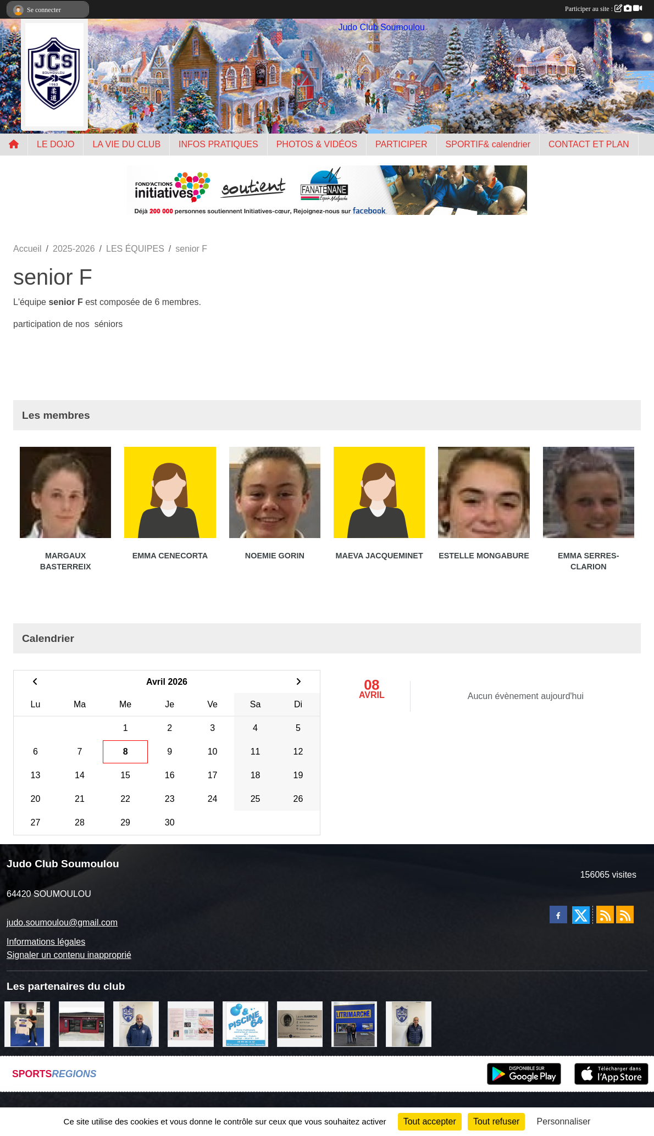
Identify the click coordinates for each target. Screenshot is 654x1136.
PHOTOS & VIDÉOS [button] (316, 144)
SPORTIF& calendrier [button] (488, 144)
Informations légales (46, 941)
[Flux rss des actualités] (605, 914)
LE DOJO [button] (55, 144)
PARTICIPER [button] (401, 144)
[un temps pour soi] (190, 1023)
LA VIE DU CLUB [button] (126, 144)
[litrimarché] (354, 1023)
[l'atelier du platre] (27, 1023)
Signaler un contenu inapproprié (69, 955)
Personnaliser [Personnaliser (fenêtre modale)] (564, 1121)
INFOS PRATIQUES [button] (218, 144)
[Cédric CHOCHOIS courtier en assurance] (408, 1023)
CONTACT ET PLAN (588, 144)
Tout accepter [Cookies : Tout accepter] (429, 1121)
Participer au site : (603, 9)
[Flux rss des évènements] (625, 914)
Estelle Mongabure (484, 555)
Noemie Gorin (274, 555)
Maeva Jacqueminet (379, 555)
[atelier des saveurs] (81, 1023)
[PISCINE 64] (245, 1023)
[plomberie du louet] (136, 1023)
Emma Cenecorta (170, 555)
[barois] (300, 1023)
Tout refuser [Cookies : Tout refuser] (496, 1121)
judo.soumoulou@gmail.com (62, 922)
